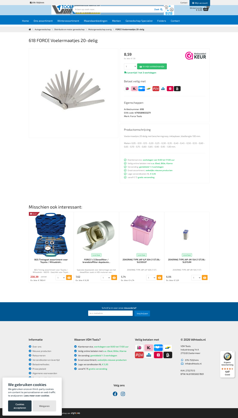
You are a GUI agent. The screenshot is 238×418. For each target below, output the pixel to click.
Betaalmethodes (39, 364)
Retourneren (37, 355)
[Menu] (233, 353)
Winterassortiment (77, 22)
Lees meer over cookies (36, 395)
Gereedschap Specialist (148, 22)
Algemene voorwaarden (43, 373)
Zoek (140, 12)
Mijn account (200, 3)
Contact (183, 2)
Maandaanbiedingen (104, 22)
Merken (125, 22)
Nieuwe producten (40, 351)
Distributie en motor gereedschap (70, 29)
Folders (170, 22)
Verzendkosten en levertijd (44, 360)
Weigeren (44, 406)
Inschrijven (142, 313)
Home (34, 22)
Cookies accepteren (20, 406)
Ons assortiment (52, 22)
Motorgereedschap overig (102, 29)
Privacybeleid (37, 368)
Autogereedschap (43, 29)
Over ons (35, 346)
